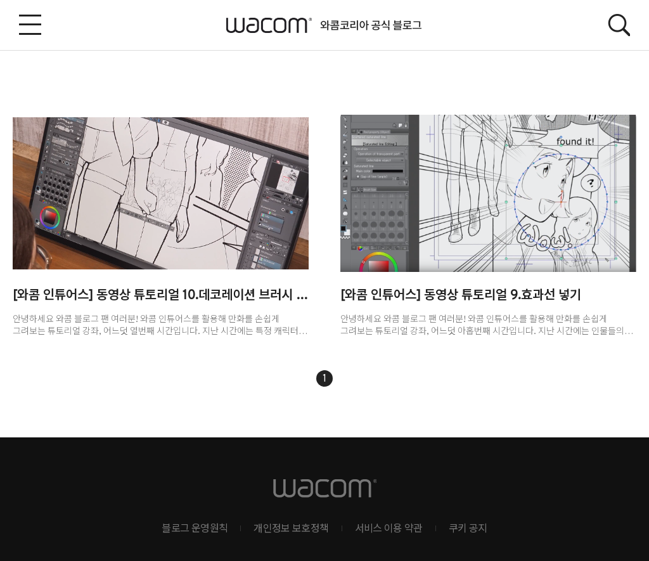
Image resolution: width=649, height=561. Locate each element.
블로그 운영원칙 (195, 529)
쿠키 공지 (468, 529)
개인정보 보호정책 (291, 529)
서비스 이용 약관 (389, 529)
